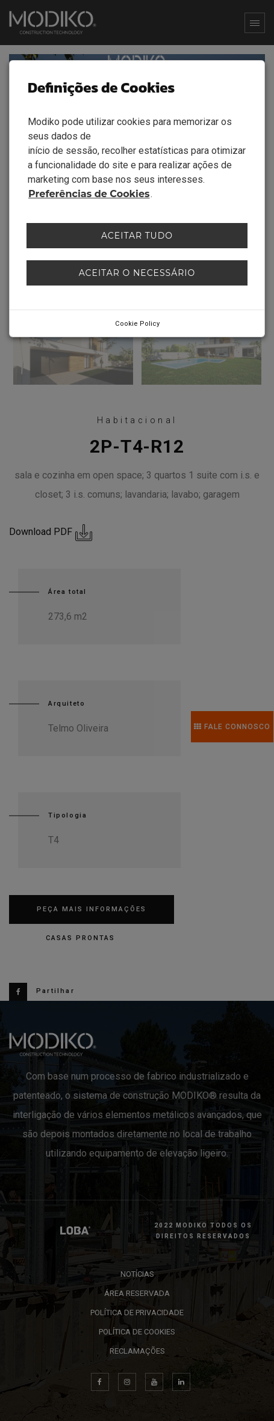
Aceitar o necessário (137, 272)
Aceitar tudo (137, 235)
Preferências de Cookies (89, 194)
